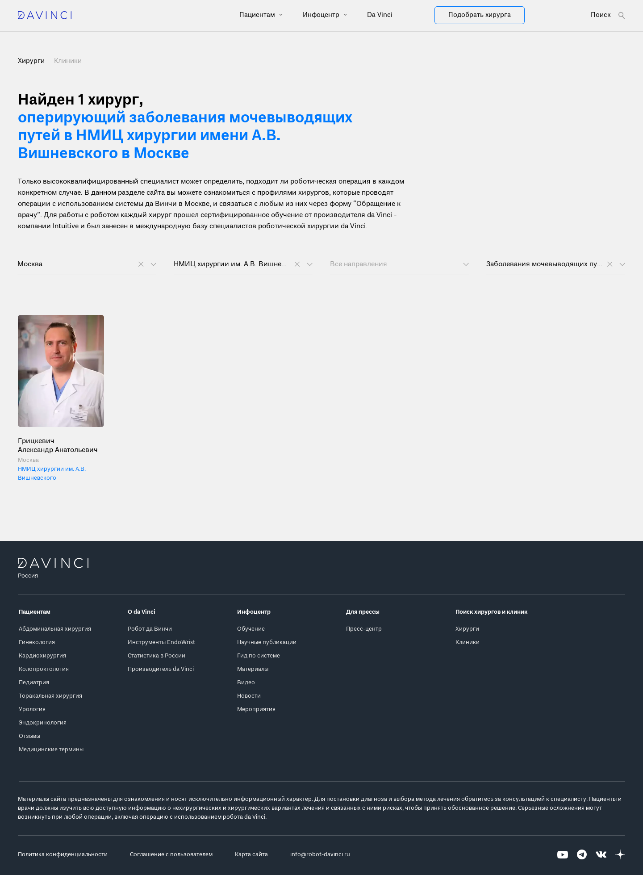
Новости (249, 696)
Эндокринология (43, 723)
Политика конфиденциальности (63, 854)
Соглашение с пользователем (171, 854)
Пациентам (258, 15)
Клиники (68, 61)
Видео (246, 683)
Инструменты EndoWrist (161, 642)
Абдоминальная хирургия (55, 629)
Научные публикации (266, 642)
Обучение (251, 629)
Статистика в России (156, 656)
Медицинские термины (51, 750)
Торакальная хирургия (50, 696)
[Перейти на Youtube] (562, 854)
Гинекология (37, 642)
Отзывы (29, 736)
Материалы (252, 669)
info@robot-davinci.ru (320, 854)
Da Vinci (379, 15)
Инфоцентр (322, 15)
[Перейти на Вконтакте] (601, 854)
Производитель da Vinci (161, 669)
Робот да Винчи (150, 629)
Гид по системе (258, 656)
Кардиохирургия (42, 656)
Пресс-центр (364, 629)
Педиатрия (34, 683)
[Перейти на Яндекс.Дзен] (620, 854)
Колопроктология (44, 669)
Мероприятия (256, 709)
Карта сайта (251, 854)
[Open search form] (608, 15)
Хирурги (467, 629)
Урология (32, 709)
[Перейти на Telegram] (582, 854)
